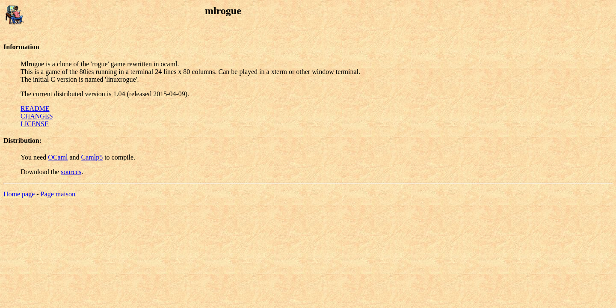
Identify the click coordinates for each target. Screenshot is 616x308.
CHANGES (37, 116)
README (35, 108)
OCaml (58, 157)
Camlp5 (92, 157)
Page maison (58, 194)
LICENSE (35, 123)
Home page (19, 194)
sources (71, 171)
